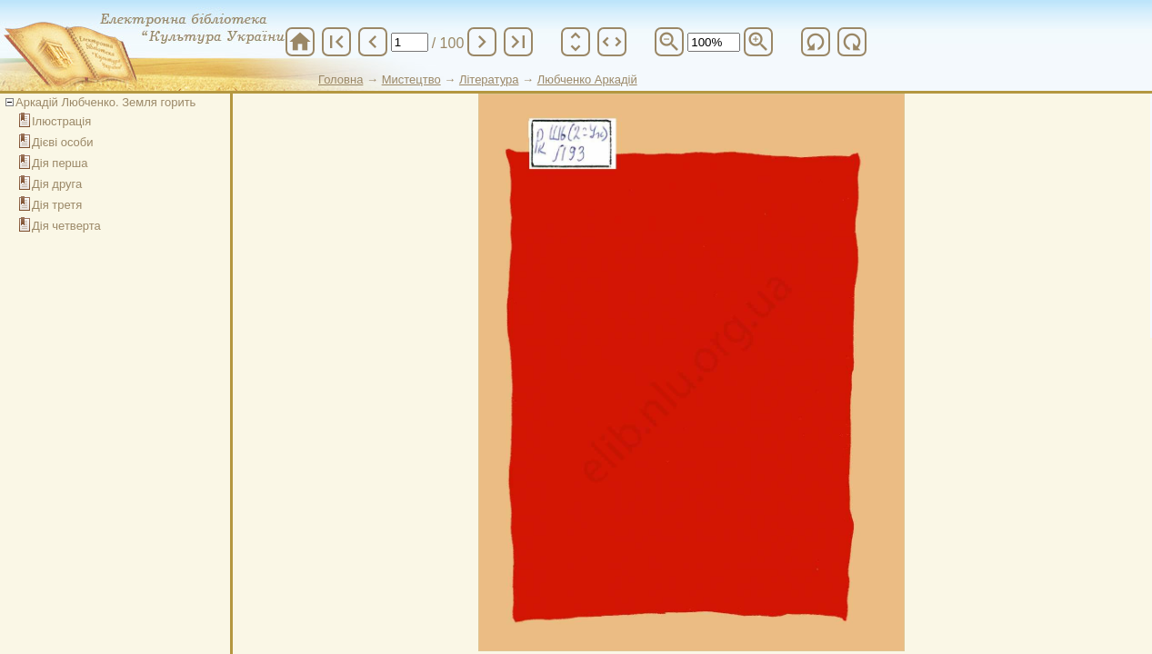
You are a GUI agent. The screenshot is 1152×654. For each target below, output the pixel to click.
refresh (815, 41)
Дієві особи (63, 142)
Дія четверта (66, 226)
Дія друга (57, 184)
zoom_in (758, 41)
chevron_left (373, 41)
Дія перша (60, 163)
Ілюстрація (61, 121)
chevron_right (482, 41)
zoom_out (669, 41)
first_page (336, 41)
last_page (518, 41)
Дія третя (57, 205)
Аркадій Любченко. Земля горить (105, 102)
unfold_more (575, 41)
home (300, 41)
